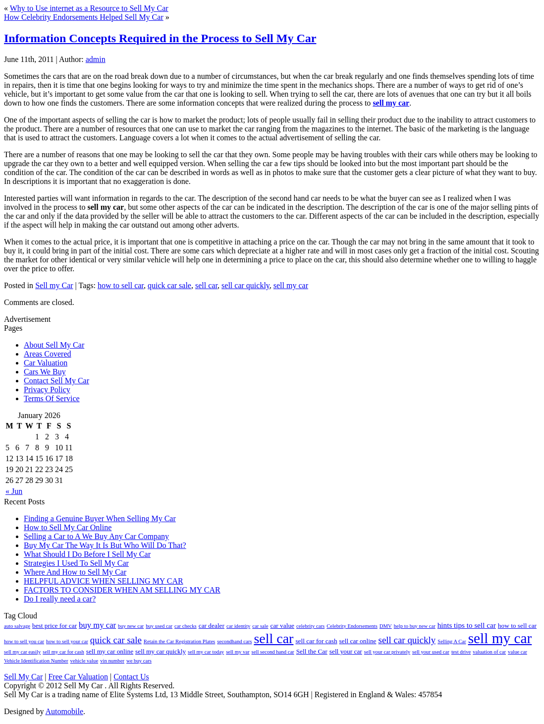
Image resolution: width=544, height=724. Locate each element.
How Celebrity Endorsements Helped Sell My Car (83, 17)
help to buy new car (414, 626)
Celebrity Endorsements (352, 626)
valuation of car (489, 652)
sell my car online (109, 651)
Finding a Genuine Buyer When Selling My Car (100, 518)
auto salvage (17, 626)
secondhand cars (234, 641)
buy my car (97, 625)
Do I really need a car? (60, 599)
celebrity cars (310, 626)
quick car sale (169, 285)
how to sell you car (24, 641)
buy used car (159, 626)
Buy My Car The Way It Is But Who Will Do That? (105, 545)
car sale (260, 626)
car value (282, 625)
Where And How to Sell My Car (75, 572)
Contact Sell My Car (56, 380)
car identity (238, 626)
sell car (206, 285)
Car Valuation (45, 363)
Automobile (64, 711)
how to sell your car (67, 641)
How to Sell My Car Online (67, 527)
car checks (185, 626)
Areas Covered (47, 354)
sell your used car (430, 652)
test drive (461, 652)
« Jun (13, 491)
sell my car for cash (63, 652)
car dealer (211, 625)
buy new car (131, 626)
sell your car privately (387, 652)
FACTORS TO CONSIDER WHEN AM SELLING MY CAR (122, 590)
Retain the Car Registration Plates (179, 641)
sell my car (391, 103)
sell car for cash (316, 641)
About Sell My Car (54, 345)
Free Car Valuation (78, 676)
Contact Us (131, 676)
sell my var (237, 652)
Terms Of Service (52, 398)
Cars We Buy (45, 371)
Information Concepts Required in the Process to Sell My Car (160, 38)
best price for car (54, 625)
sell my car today (206, 652)
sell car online (358, 641)
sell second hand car (273, 652)
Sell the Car (311, 651)
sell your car (345, 651)
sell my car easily (22, 652)
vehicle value (84, 661)
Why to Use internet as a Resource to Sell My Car (89, 8)
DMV (386, 626)
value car (517, 652)
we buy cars (139, 661)
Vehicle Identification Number (36, 661)
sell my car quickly (160, 651)
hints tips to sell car (466, 625)
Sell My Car (23, 676)
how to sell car (121, 285)
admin (96, 59)
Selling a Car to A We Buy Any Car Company (96, 536)
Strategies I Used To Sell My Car (76, 563)
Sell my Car (54, 285)
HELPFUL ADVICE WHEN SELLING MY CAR (103, 581)
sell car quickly (245, 285)
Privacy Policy (47, 389)
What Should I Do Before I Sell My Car (87, 554)
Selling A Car (451, 641)
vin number (112, 661)
